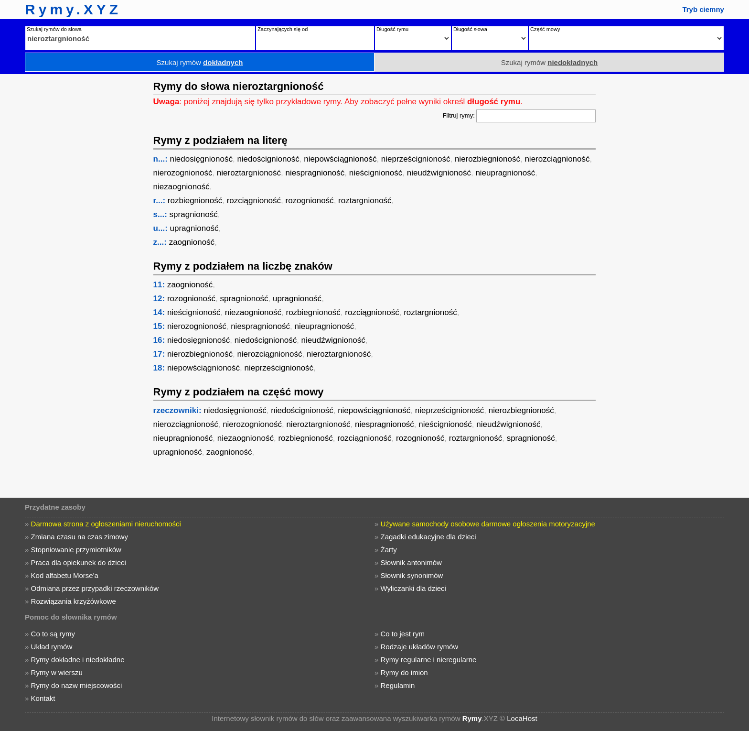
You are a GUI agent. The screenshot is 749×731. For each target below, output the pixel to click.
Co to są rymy (53, 634)
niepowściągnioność (340, 159)
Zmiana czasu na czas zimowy (79, 537)
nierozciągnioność (556, 159)
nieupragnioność (505, 172)
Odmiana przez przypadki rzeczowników (95, 588)
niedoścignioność (268, 159)
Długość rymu (392, 29)
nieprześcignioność (415, 159)
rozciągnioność (254, 200)
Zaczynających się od (282, 29)
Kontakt (43, 698)
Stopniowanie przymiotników (76, 550)
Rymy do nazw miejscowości (76, 685)
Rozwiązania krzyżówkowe (73, 601)
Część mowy (545, 29)
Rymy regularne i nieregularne (429, 659)
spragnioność (194, 214)
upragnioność (194, 228)
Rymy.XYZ (73, 9)
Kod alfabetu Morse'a (64, 575)
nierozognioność (183, 172)
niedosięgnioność (201, 159)
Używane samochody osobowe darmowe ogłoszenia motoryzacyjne (488, 524)
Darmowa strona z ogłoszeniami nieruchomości (106, 524)
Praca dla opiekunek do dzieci (78, 562)
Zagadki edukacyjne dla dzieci (428, 537)
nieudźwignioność (439, 172)
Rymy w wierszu (57, 672)
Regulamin (398, 685)
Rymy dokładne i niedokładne (78, 659)
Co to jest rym (403, 634)
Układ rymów (52, 647)
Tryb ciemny (703, 9)
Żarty (389, 550)
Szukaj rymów (200, 62)
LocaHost (522, 718)
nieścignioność (376, 172)
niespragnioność (315, 172)
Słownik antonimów (411, 562)
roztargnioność (365, 200)
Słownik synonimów (412, 575)
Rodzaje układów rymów (420, 647)
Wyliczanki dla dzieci (413, 588)
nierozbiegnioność (487, 159)
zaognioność (191, 242)
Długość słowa (470, 29)
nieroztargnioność (249, 172)
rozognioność (310, 200)
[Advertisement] (74, 217)
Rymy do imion (404, 672)
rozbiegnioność (195, 200)
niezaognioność (181, 186)
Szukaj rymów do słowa (54, 29)
